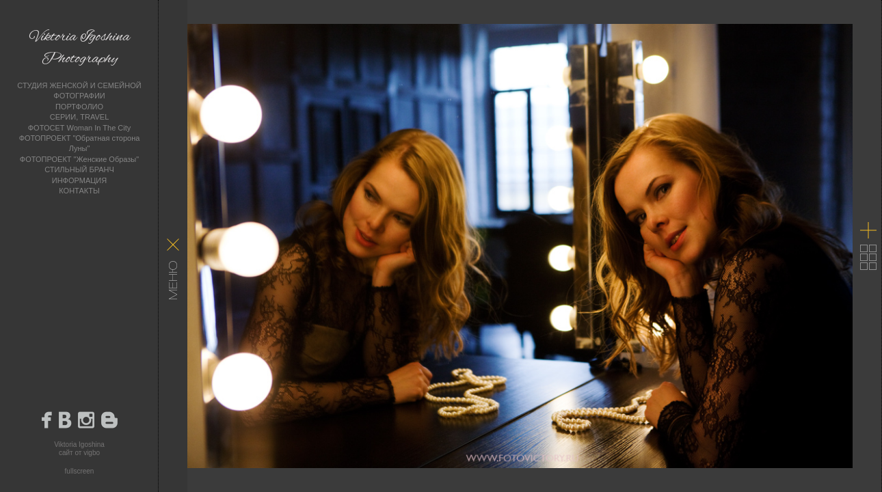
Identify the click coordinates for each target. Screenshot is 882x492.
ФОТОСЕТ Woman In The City (79, 128)
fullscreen (79, 471)
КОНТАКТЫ (79, 191)
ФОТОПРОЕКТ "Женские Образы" (79, 159)
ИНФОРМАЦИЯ (79, 180)
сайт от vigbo (79, 452)
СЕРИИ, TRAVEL (79, 117)
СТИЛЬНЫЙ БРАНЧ (79, 169)
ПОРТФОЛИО (79, 106)
